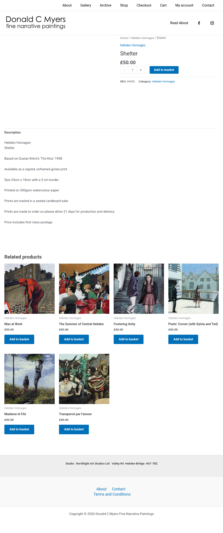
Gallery (97, 5)
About (80, 5)
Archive (115, 5)
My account (187, 5)
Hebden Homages (143, 38)
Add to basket (164, 70)
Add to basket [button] (21, 340)
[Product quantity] (132, 70)
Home (124, 38)
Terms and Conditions (112, 494)
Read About (183, 23)
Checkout (150, 5)
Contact (209, 5)
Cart (167, 5)
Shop (132, 5)
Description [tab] (12, 133)
